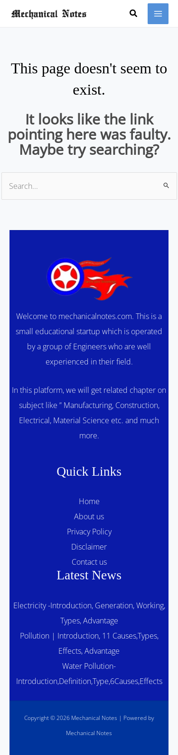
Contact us (89, 562)
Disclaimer (89, 547)
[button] (134, 14)
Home (89, 501)
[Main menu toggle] (158, 13)
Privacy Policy (89, 531)
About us (89, 516)
